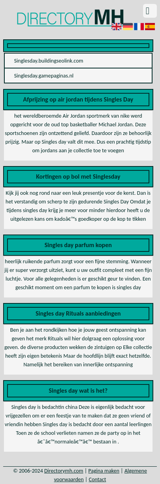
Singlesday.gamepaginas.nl (44, 75)
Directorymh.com (63, 470)
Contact (97, 479)
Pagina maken (103, 470)
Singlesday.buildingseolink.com (49, 60)
